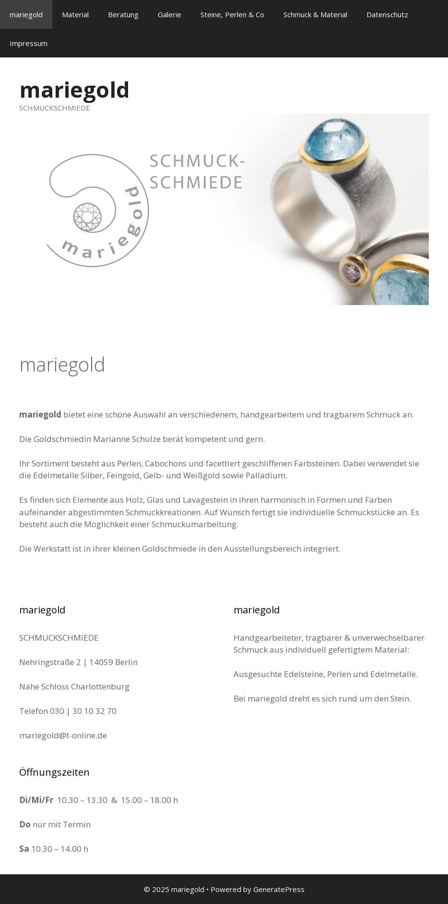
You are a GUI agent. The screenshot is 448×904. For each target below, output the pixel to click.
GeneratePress (279, 889)
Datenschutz (387, 14)
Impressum (28, 43)
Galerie (169, 14)
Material (75, 14)
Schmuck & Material (315, 14)
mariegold (26, 14)
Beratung (123, 14)
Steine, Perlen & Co (232, 14)
